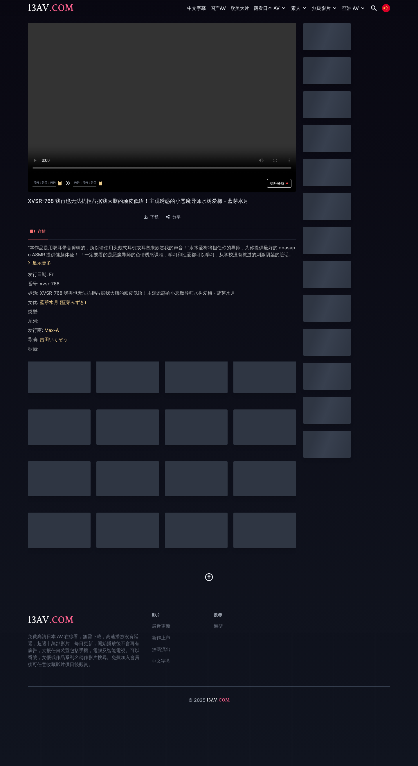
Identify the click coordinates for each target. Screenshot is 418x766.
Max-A (51, 330)
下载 (150, 216)
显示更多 (39, 263)
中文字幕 (196, 8)
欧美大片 (239, 8)
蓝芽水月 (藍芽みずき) (63, 302)
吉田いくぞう (54, 339)
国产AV (218, 8)
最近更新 (161, 626)
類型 (218, 626)
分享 (173, 216)
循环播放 (279, 183)
